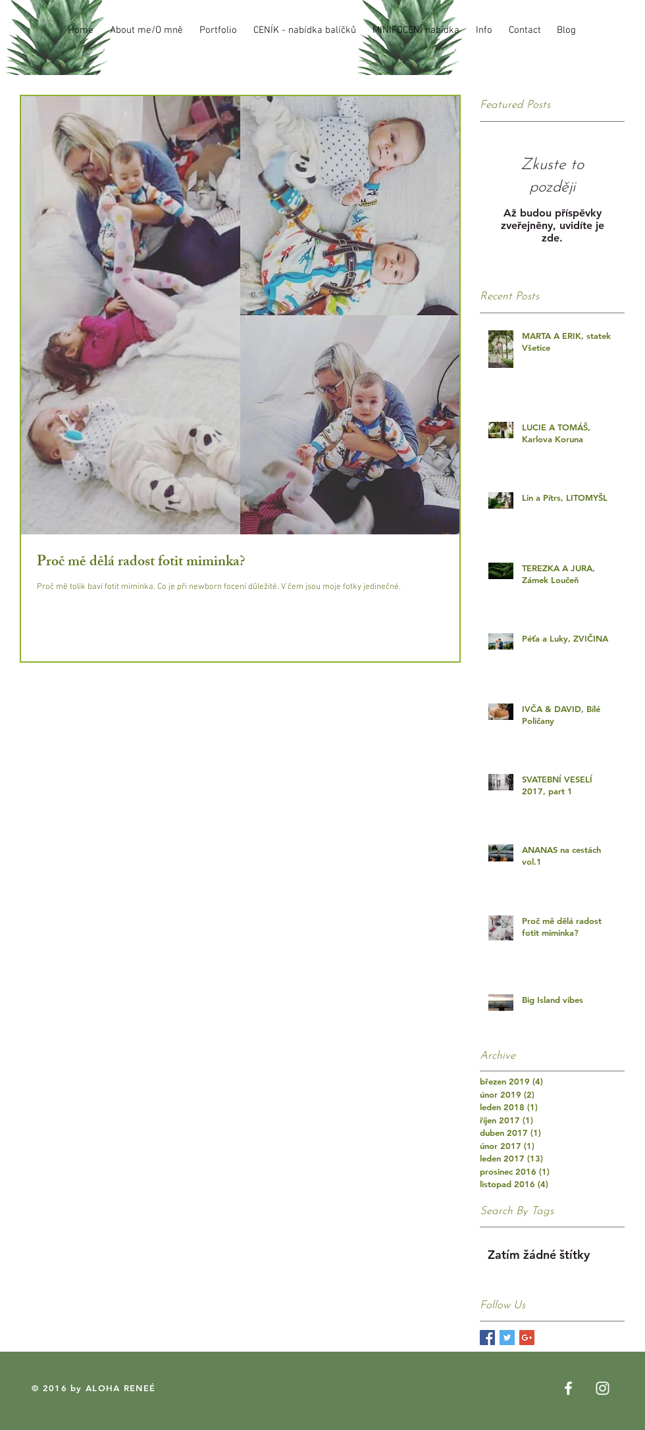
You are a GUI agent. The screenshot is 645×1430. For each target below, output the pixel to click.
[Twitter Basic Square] (507, 1337)
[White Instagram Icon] (602, 1388)
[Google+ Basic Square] (526, 1337)
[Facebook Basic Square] (487, 1337)
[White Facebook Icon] (568, 1388)
